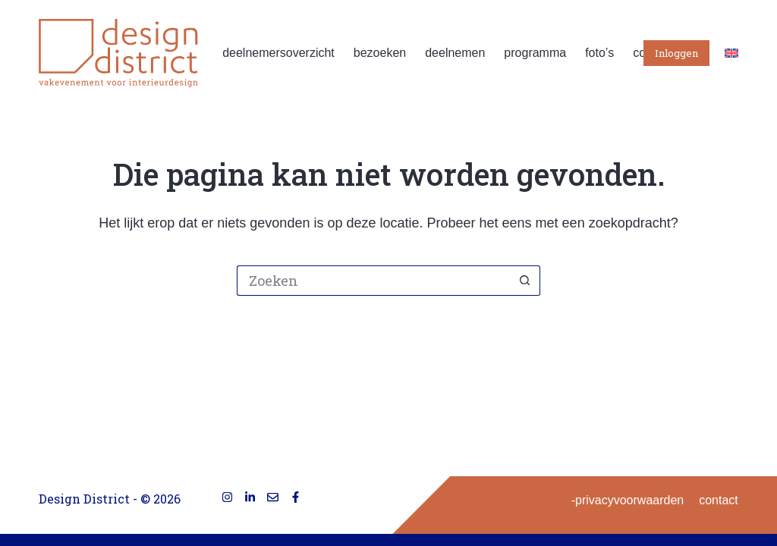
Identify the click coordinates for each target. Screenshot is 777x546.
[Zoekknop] (525, 280)
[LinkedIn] (250, 497)
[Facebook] (295, 497)
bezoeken (380, 52)
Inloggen (676, 53)
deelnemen (455, 52)
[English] (731, 53)
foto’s (599, 52)
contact (718, 500)
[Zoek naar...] (373, 280)
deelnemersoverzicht (278, 52)
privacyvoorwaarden (629, 500)
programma (535, 52)
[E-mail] (272, 497)
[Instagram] (227, 497)
